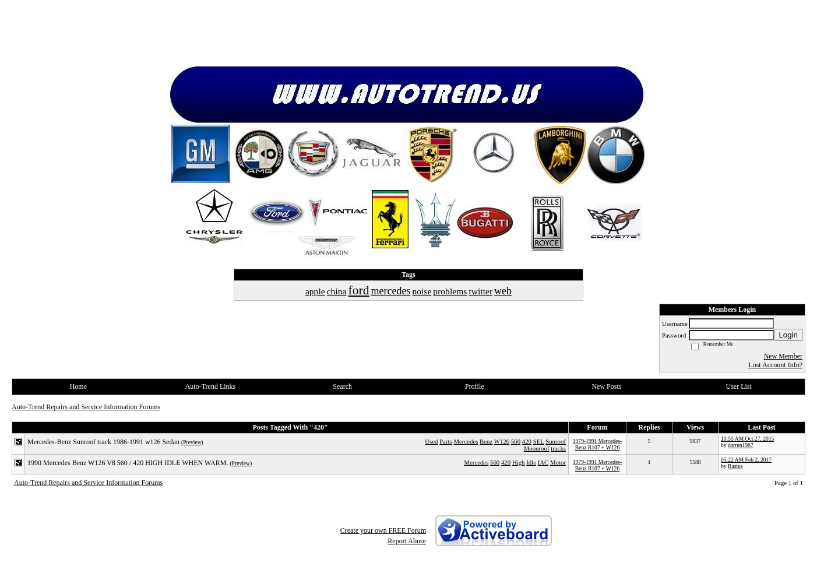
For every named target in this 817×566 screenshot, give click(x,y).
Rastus (735, 466)
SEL (538, 441)
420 (526, 441)
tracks (558, 448)
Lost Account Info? (775, 365)
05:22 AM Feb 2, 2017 (746, 459)
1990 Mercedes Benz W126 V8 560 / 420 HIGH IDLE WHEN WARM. (127, 463)
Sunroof (555, 441)
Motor (558, 462)
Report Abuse (407, 541)
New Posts (606, 386)
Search (342, 386)
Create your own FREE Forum (383, 530)
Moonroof (537, 448)
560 (515, 441)
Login (788, 335)
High (518, 462)
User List (738, 386)
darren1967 (740, 445)
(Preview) (192, 442)
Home (78, 386)
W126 (501, 441)
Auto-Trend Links (210, 386)
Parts (445, 441)
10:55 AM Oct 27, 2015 (747, 438)
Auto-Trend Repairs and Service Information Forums (86, 407)
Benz (486, 441)
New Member (783, 356)
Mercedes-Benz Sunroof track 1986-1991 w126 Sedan (103, 442)
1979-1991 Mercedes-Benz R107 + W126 (597, 444)
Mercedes (465, 441)
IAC (543, 462)
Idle (531, 462)
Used (431, 441)
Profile (474, 386)
